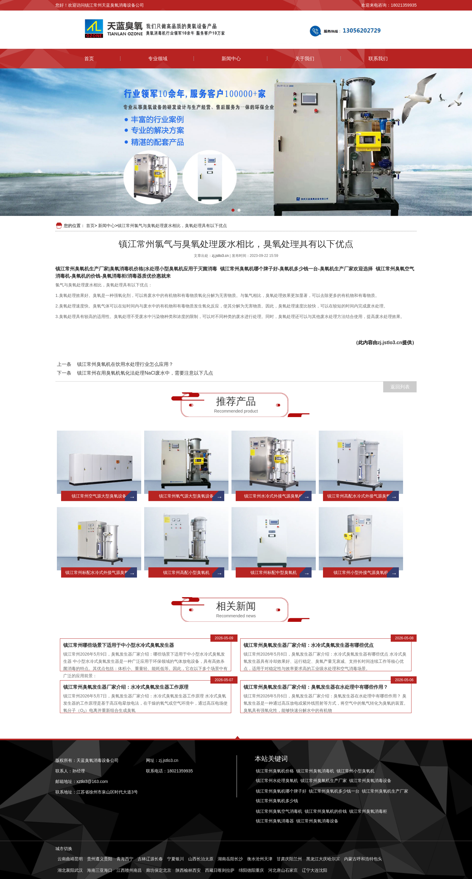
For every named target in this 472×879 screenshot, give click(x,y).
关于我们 (304, 58)
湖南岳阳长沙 (230, 858)
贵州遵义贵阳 (99, 858)
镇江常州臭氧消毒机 (315, 770)
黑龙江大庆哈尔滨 (323, 858)
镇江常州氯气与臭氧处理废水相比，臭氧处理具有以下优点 (172, 225)
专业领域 (157, 58)
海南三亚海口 (99, 870)
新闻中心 (231, 58)
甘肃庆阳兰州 (289, 858)
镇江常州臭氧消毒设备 (370, 780)
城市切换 (63, 848)
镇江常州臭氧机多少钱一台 (334, 791)
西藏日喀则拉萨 (219, 870)
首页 (89, 58)
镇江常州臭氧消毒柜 (368, 811)
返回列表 (400, 386)
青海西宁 (124, 858)
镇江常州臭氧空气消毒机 (279, 811)
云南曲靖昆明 (70, 858)
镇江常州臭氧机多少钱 (277, 800)
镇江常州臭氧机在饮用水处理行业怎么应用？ (125, 364)
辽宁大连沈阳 (314, 870)
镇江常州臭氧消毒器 (275, 820)
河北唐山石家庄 (283, 870)
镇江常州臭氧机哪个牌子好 (281, 791)
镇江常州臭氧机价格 (275, 770)
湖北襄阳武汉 (70, 870)
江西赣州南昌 (129, 870)
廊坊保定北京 (158, 870)
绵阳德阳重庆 (251, 870)
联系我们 (378, 58)
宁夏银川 (175, 858)
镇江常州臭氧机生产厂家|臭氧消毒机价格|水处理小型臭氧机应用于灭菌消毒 (136, 268)
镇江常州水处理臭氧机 (277, 780)
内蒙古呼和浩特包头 (363, 858)
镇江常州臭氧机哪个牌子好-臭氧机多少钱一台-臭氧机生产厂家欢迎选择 (296, 268)
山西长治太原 (200, 858)
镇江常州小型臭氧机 (355, 770)
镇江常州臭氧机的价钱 (326, 811)
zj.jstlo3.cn (221, 256)
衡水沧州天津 (259, 858)
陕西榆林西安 (188, 870)
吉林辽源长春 (150, 858)
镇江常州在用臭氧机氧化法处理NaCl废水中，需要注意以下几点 (145, 373)
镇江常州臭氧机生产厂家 (323, 780)
